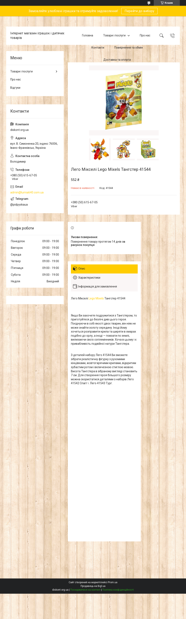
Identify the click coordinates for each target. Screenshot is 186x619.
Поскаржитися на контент (85, 589)
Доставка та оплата (117, 59)
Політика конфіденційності (118, 589)
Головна (87, 35)
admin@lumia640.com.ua (27, 192)
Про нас (145, 35)
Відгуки (15, 87)
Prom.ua (112, 582)
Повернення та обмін (128, 47)
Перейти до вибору (139, 11)
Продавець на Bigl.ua (93, 586)
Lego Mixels (96, 298)
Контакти (97, 47)
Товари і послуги (114, 35)
